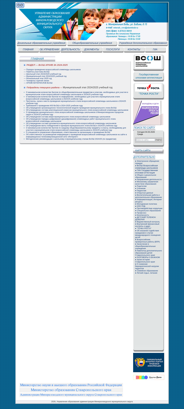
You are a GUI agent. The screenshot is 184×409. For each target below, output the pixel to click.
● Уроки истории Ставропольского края (145, 260)
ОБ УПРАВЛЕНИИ (49, 49)
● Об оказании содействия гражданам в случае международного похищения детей (147, 233)
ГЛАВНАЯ (28, 49)
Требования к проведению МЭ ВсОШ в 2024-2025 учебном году (54, 105)
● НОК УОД (140, 206)
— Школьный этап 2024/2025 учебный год (42, 74)
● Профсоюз (140, 213)
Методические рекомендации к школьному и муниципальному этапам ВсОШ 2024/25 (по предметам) (71, 139)
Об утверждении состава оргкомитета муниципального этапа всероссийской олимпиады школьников (71, 123)
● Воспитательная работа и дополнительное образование (148, 196)
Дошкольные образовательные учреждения (41, 43)
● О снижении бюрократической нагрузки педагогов (147, 266)
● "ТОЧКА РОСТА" (143, 228)
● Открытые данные (144, 193)
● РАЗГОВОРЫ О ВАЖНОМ (147, 257)
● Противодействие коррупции (148, 208)
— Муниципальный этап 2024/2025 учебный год (45, 76)
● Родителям (141, 186)
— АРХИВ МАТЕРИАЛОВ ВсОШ (38, 83)
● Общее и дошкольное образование (145, 176)
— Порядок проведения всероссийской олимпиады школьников (52, 69)
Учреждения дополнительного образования (143, 43)
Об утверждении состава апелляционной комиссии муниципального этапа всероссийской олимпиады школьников (77, 110)
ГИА (155, 49)
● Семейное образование (146, 271)
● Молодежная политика (146, 204)
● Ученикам (140, 188)
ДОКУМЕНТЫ (91, 49)
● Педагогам (140, 190)
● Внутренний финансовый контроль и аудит (147, 225)
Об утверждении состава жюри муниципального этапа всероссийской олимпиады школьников (68, 117)
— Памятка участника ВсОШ (36, 72)
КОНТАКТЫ (134, 49)
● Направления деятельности (148, 179)
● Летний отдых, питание (146, 273)
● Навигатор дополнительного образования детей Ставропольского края (148, 253)
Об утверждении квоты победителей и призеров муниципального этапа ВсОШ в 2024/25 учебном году (71, 125)
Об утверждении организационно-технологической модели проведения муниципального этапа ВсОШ (71, 108)
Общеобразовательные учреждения (92, 43)
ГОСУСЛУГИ (112, 49)
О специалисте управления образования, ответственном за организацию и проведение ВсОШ (68, 132)
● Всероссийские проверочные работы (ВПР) (147, 240)
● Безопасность (142, 215)
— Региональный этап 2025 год (38, 78)
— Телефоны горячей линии (36, 81)
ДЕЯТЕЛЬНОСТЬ (70, 49)
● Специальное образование (148, 210)
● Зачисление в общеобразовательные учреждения (145, 246)
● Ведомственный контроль (147, 222)
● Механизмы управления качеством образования (146, 183)
